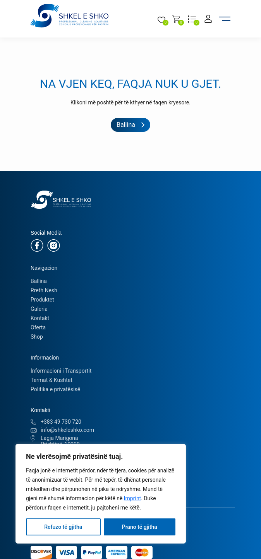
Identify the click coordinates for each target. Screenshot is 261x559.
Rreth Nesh (44, 290)
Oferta (38, 327)
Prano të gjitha (139, 527)
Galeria (39, 309)
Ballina (39, 281)
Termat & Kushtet (51, 380)
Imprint (132, 498)
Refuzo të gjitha (63, 527)
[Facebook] (37, 245)
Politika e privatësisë (55, 389)
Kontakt (40, 318)
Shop (37, 337)
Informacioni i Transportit (61, 371)
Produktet (42, 300)
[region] (100, 494)
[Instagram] (53, 245)
